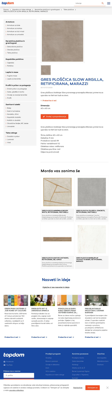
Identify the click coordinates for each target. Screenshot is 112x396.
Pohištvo (9, 66)
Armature (10, 22)
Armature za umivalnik (15, 34)
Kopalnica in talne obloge (21, 10)
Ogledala (10, 63)
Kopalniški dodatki (13, 117)
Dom (47, 368)
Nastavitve (77, 388)
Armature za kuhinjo (14, 28)
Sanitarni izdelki (13, 104)
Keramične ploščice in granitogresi (47, 10)
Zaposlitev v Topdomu (80, 375)
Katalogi (75, 365)
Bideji (8, 108)
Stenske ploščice (12, 49)
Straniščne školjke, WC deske (17, 123)
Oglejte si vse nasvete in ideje (56, 287)
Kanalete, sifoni (12, 114)
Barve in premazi (52, 361)
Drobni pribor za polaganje (16, 89)
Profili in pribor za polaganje (18, 85)
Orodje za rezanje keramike (16, 95)
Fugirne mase (11, 76)
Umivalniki (10, 126)
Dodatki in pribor (13, 136)
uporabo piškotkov (16, 390)
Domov (6, 10)
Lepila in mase (12, 72)
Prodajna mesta (78, 358)
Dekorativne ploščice (14, 46)
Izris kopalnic (102, 358)
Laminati (10, 139)
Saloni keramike (78, 361)
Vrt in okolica (50, 371)
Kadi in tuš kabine (13, 111)
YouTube (8, 365)
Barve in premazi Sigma (80, 371)
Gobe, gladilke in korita (15, 92)
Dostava (100, 365)
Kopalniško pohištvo (15, 59)
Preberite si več (48, 100)
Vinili (8, 142)
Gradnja (49, 358)
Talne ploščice (69, 10)
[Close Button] (107, 387)
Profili (8, 98)
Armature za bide (13, 25)
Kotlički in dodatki (13, 120)
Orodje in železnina (52, 365)
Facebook (9, 362)
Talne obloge (11, 133)
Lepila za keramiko (13, 79)
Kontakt (75, 378)
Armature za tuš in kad (15, 31)
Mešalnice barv (102, 361)
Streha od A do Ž (78, 368)
